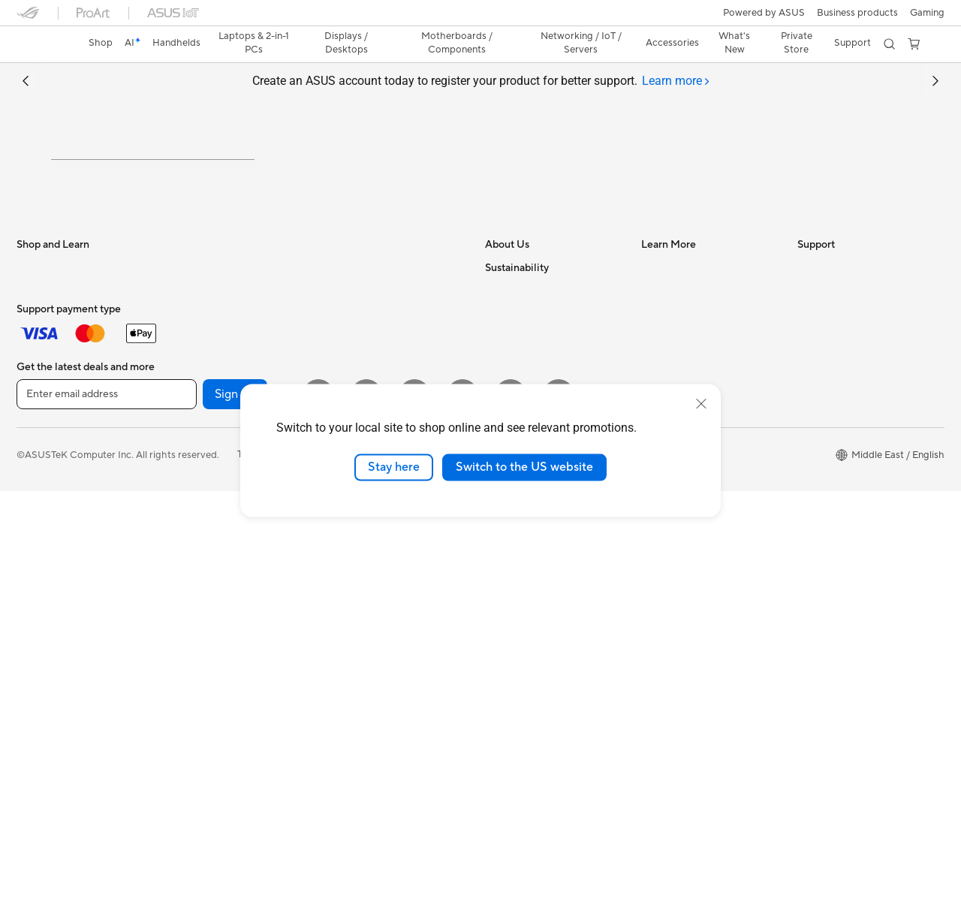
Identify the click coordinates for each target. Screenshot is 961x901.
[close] (701, 404)
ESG (495, 605)
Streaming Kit (357, 573)
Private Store (796, 43)
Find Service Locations (847, 357)
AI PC (654, 335)
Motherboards (204, 403)
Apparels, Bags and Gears (384, 595)
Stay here (394, 467)
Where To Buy (828, 493)
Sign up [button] (235, 804)
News (497, 357)
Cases (185, 448)
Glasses (189, 357)
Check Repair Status (843, 335)
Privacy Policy (376, 864)
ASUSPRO (664, 380)
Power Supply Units (215, 493)
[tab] (675, 81)
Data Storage (202, 561)
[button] (927, 13)
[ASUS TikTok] (559, 804)
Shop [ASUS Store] (101, 43)
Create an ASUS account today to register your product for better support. (480, 81)
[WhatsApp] (511, 804)
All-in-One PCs (49, 562)
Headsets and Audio (371, 550)
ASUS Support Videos (846, 470)
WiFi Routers (201, 674)
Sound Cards (201, 516)
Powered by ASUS (764, 13)
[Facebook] (414, 804)
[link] (42, 44)
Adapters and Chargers (379, 618)
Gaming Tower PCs (59, 607)
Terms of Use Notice (282, 864)
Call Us (813, 425)
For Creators (45, 426)
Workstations (46, 652)
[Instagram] (318, 804)
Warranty (192, 335)
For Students (45, 449)
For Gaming (42, 472)
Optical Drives (204, 538)
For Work (37, 404)
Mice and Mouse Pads (375, 528)
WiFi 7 (186, 629)
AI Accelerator (204, 583)
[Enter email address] (107, 804)
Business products (857, 13)
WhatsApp (821, 538)
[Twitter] (462, 804)
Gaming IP (349, 686)
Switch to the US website (524, 467)
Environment (513, 583)
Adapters (347, 369)
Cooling (189, 471)
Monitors (37, 517)
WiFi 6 (186, 652)
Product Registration (843, 380)
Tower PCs (40, 585)
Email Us (816, 402)
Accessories (43, 675)
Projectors (40, 540)
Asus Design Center (684, 357)
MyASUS (817, 515)
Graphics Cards (207, 426)
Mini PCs (36, 630)
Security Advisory (836, 447)
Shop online (511, 538)
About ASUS (513, 335)
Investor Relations (525, 380)
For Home (39, 381)
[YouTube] (366, 804)
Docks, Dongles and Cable (385, 640)
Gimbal (342, 663)
